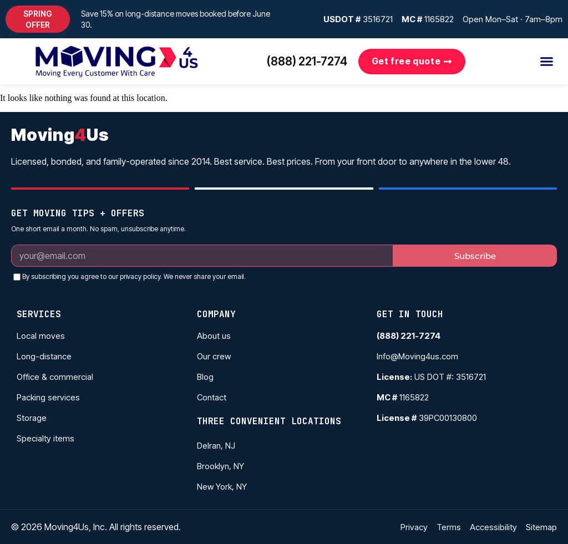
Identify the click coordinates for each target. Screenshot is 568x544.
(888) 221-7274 (307, 61)
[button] (38, 19)
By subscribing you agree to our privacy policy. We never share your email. (134, 276)
